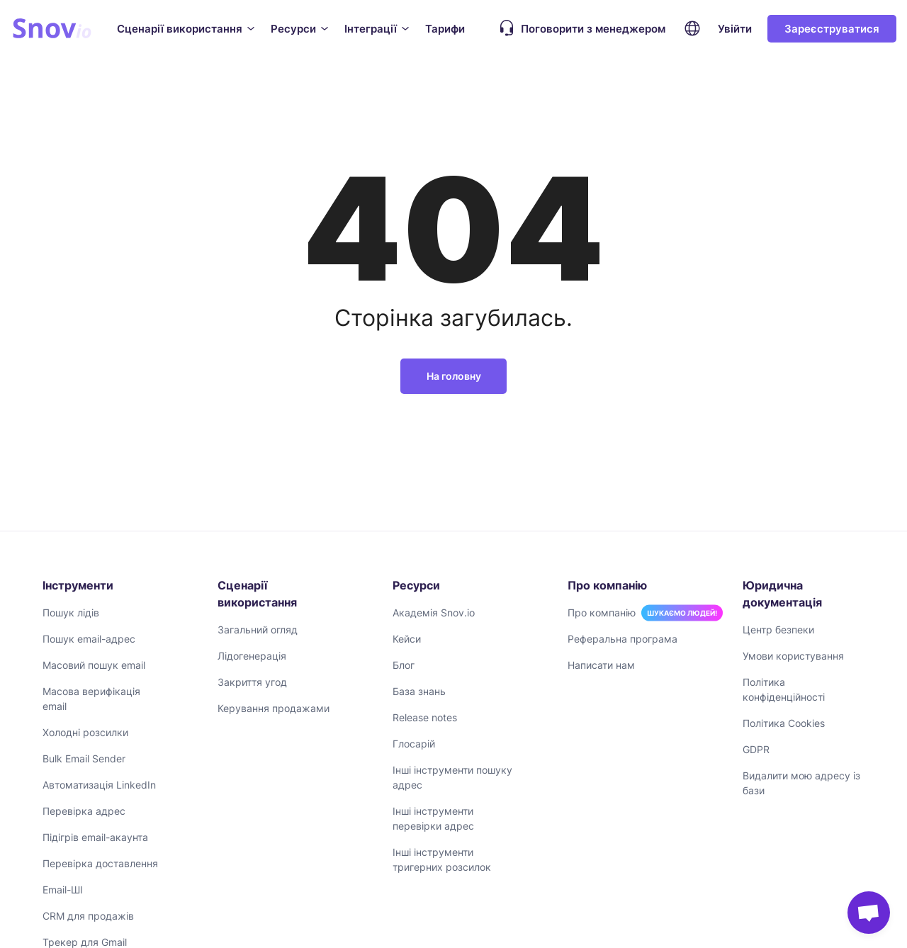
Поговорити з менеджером (578, 28)
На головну (454, 376)
